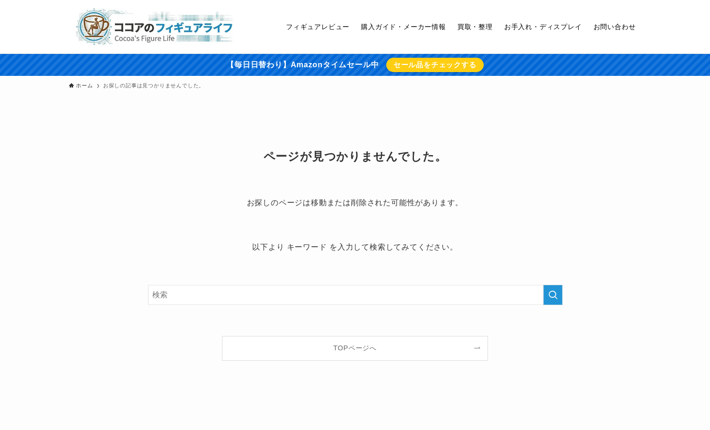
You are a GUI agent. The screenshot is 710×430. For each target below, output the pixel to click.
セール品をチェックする (435, 65)
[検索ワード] (355, 295)
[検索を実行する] (552, 295)
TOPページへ (355, 348)
